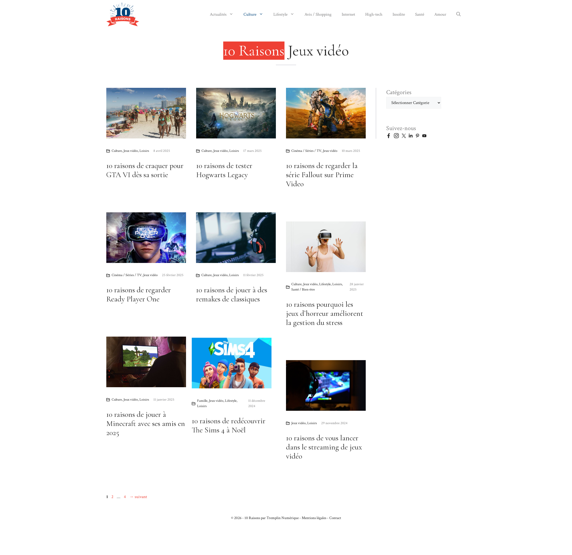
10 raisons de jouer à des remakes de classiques (141, 303)
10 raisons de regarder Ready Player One (227, 294)
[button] (458, 14)
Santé (419, 14)
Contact (335, 518)
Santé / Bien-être (303, 290)
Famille (117, 423)
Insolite (399, 14)
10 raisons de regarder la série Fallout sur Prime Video (322, 175)
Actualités (224, 14)
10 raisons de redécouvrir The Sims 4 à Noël (143, 448)
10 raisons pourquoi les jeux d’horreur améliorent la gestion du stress (324, 314)
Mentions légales (314, 518)
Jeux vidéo (131, 151)
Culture (255, 14)
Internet (348, 14)
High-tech (373, 14)
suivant (138, 497)
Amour (440, 14)
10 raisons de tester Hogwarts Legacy (224, 170)
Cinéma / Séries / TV (306, 151)
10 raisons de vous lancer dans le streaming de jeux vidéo (324, 447)
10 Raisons (252, 518)
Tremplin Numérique (283, 518)
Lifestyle (286, 14)
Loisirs (144, 151)
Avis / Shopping (318, 14)
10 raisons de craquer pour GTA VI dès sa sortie (144, 170)
